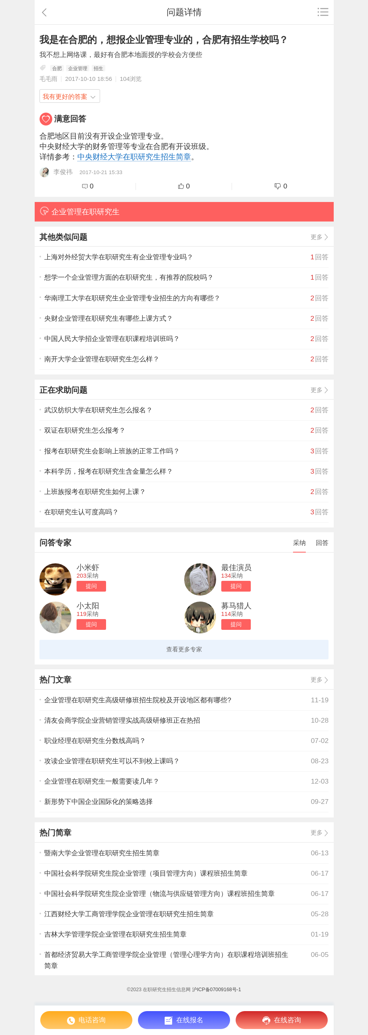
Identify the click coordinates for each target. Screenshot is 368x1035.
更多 (317, 237)
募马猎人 (236, 606)
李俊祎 (63, 171)
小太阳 (88, 606)
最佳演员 (236, 567)
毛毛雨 (48, 79)
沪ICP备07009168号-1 (216, 989)
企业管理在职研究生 (79, 211)
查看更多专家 (184, 649)
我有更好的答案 (65, 96)
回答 (322, 542)
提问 (91, 586)
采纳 (299, 542)
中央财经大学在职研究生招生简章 (134, 157)
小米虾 (88, 567)
